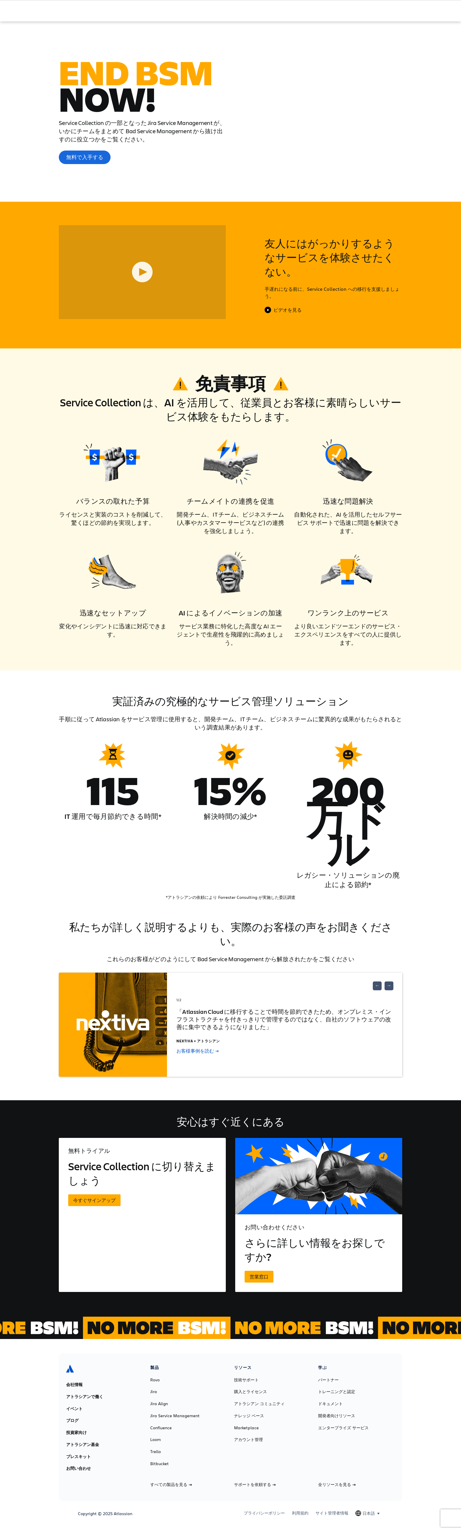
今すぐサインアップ (94, 1200)
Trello (155, 1451)
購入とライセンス (250, 1391)
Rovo (155, 1380)
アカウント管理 (248, 1439)
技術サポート (246, 1380)
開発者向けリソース (336, 1415)
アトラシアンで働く (84, 1396)
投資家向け (76, 1432)
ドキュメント (330, 1403)
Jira (153, 1391)
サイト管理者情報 (331, 1513)
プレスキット (78, 1456)
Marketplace (246, 1427)
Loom (155, 1439)
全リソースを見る (337, 1484)
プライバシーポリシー (264, 1513)
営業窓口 (259, 1276)
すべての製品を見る (171, 1484)
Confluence (161, 1427)
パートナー (328, 1380)
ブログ (72, 1420)
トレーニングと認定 (336, 1391)
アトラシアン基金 (82, 1444)
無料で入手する (84, 157)
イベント (74, 1408)
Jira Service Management (175, 1415)
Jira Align (159, 1403)
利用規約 (300, 1513)
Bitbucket (159, 1463)
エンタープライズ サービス (343, 1427)
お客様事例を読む (197, 1051)
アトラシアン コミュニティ (259, 1403)
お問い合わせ (78, 1468)
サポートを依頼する (255, 1484)
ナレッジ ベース (249, 1415)
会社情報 (74, 1384)
